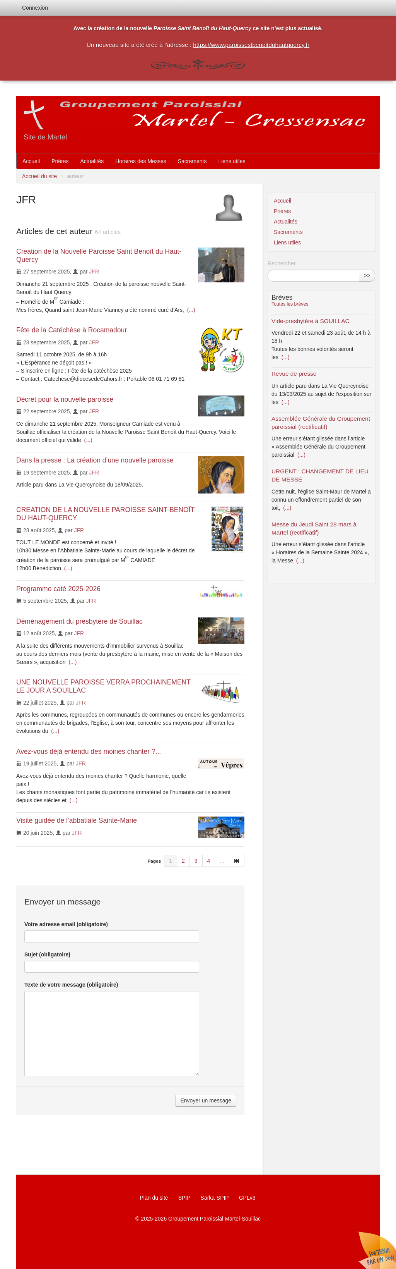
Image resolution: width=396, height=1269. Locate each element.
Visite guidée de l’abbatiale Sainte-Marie (76, 820)
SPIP (184, 1198)
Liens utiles (231, 161)
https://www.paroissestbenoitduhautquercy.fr (251, 44)
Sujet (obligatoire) (47, 954)
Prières (59, 161)
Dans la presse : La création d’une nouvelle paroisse (95, 460)
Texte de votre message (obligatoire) (71, 985)
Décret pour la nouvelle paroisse (64, 399)
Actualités (92, 161)
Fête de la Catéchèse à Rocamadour (71, 330)
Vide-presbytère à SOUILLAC (310, 321)
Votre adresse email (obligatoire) (66, 924)
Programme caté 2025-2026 (58, 589)
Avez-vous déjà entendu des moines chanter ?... (88, 751)
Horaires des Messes (140, 161)
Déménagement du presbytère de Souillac (79, 621)
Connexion (35, 8)
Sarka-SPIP (215, 1198)
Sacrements (192, 161)
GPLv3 (247, 1198)
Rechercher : (283, 263)
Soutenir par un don (376, 1249)
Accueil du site (39, 176)
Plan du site (154, 1198)
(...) (190, 310)
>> (367, 275)
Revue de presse (293, 373)
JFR (94, 271)
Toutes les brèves (289, 304)
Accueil (31, 161)
